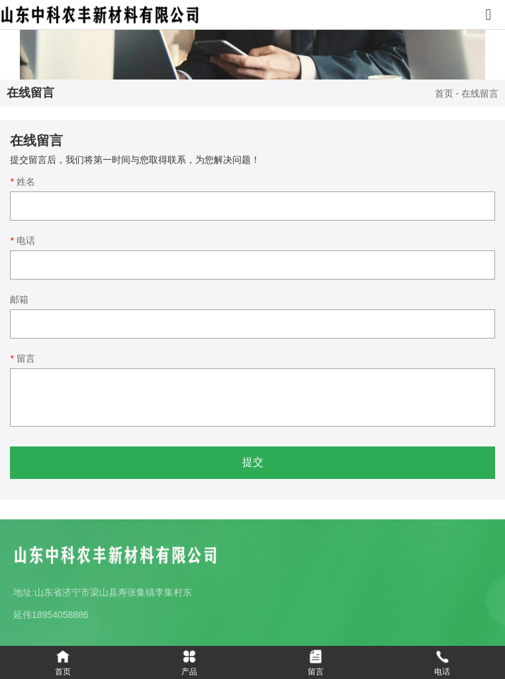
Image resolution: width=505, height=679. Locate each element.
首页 (445, 94)
